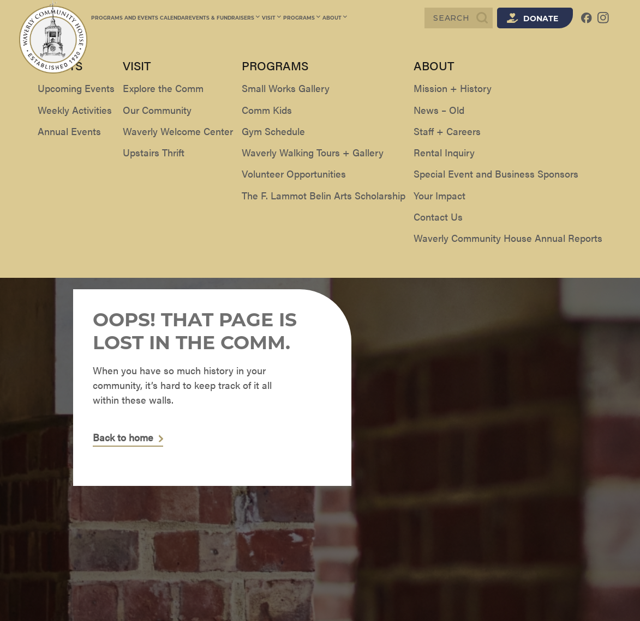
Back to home (123, 437)
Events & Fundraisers (225, 18)
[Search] (458, 18)
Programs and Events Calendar (140, 18)
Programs (300, 18)
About (332, 18)
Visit (271, 18)
